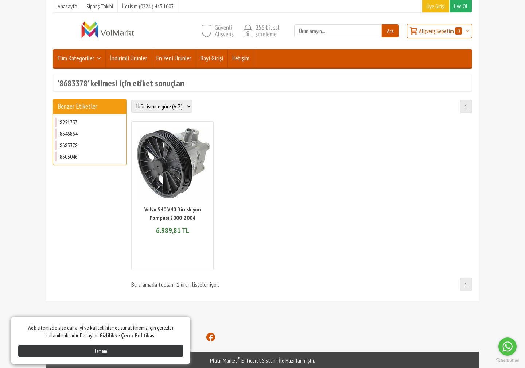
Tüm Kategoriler (75, 58)
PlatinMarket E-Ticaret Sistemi (244, 360)
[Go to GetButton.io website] (507, 360)
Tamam (100, 351)
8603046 (69, 156)
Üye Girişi (436, 6)
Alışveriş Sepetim (441, 31)
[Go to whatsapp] (507, 346)
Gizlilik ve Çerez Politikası (128, 335)
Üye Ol (460, 6)
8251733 (69, 122)
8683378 (69, 145)
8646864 (69, 133)
